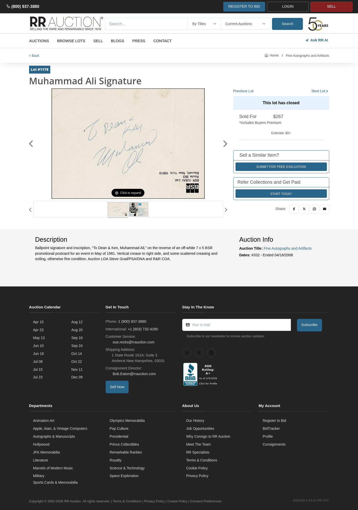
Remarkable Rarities (126, 452)
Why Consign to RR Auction (208, 436)
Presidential (119, 436)
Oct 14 (76, 354)
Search (287, 24)
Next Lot (318, 91)
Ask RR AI (316, 40)
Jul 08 (38, 362)
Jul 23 (38, 377)
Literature (40, 460)
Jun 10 (38, 346)
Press (138, 41)
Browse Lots (71, 41)
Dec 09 (77, 377)
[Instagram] (314, 209)
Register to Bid (274, 421)
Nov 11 (77, 369)
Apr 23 (38, 330)
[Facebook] (294, 209)
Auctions (39, 41)
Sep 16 (77, 338)
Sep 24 (77, 346)
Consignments (274, 444)
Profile (268, 436)
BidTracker (271, 428)
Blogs (117, 41)
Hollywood (41, 444)
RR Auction (72, 501)
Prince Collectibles (124, 444)
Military (38, 476)
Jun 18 (38, 354)
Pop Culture (119, 428)
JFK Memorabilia (46, 452)
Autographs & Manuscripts (54, 436)
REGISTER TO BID (244, 6)
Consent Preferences (205, 501)
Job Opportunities (200, 428)
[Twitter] (304, 209)
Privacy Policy (197, 476)
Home (274, 55)
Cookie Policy (197, 468)
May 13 (39, 338)
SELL (331, 6)
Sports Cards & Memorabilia (55, 482)
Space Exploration (124, 476)
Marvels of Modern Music (53, 468)
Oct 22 (76, 362)
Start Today (281, 194)
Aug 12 (77, 322)
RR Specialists (197, 452)
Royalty (116, 460)
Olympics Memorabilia (127, 421)
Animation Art (43, 421)
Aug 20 (77, 330)
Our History (195, 421)
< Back (34, 55)
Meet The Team (198, 444)
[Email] (324, 209)
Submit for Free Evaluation (281, 167)
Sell (98, 41)
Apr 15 (38, 322)
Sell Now (117, 387)
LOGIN (288, 6)
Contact (162, 41)
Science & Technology (127, 468)
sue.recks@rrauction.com (133, 342)
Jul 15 (38, 369)
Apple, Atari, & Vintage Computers (60, 428)
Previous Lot (243, 91)
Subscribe (309, 325)
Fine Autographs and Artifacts (307, 55)
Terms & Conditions (201, 460)
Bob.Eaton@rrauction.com (134, 374)
